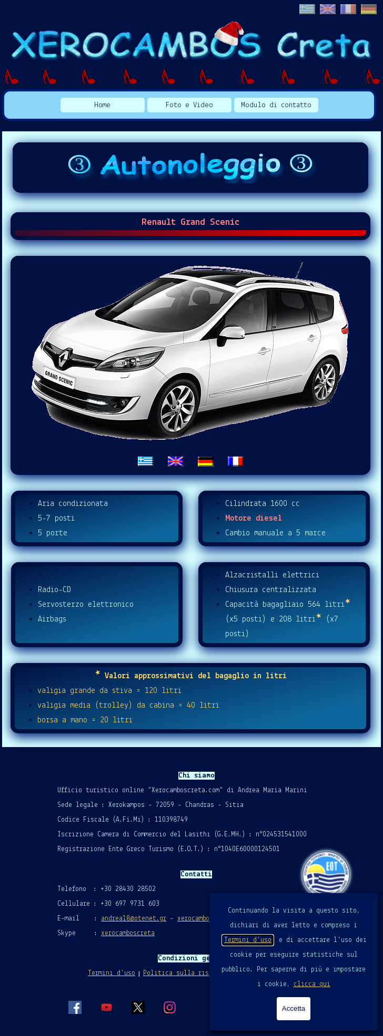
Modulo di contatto (276, 105)
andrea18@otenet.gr (133, 918)
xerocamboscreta (128, 933)
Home (102, 105)
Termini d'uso (247, 940)
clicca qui (312, 984)
